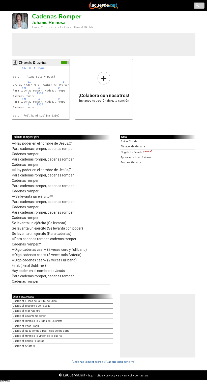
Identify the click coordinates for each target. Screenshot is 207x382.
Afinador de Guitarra (133, 146)
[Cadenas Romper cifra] (120, 361)
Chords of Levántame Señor (29, 316)
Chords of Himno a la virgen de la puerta (37, 336)
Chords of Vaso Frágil (26, 326)
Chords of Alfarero (24, 346)
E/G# (41, 68)
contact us (141, 375)
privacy (110, 375)
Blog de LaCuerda (136, 152)
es (119, 375)
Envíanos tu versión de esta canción (103, 87)
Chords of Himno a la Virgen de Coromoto (37, 321)
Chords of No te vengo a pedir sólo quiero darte (41, 330)
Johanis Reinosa (49, 22)
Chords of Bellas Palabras (28, 341)
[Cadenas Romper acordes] (89, 361)
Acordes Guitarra (131, 162)
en (125, 375)
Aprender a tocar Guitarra (136, 157)
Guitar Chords (129, 141)
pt (131, 375)
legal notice (95, 375)
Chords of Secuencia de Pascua (31, 305)
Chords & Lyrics (33, 62)
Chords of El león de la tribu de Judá (35, 301)
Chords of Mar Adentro (26, 310)
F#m (24, 68)
